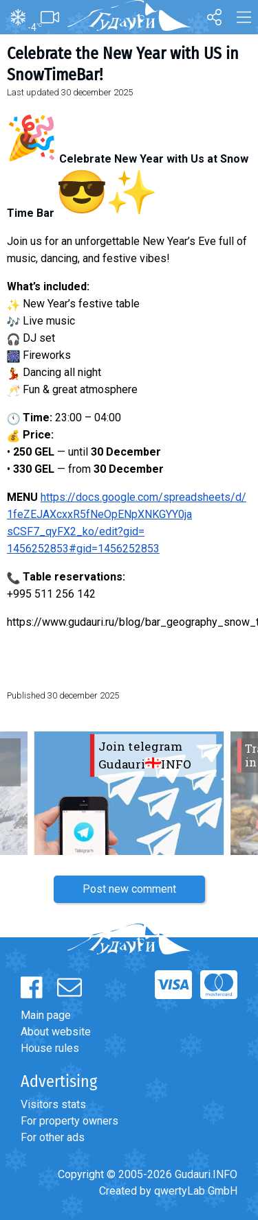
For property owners (69, 1120)
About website (56, 1031)
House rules (50, 1048)
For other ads (53, 1137)
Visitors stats (53, 1104)
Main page (46, 1015)
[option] (129, 793)
